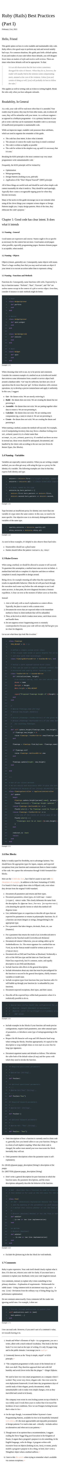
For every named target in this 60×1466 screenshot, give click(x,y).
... (10, 777)
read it (43, 1350)
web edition (10, 1421)
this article (20, 1457)
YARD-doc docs (18, 879)
